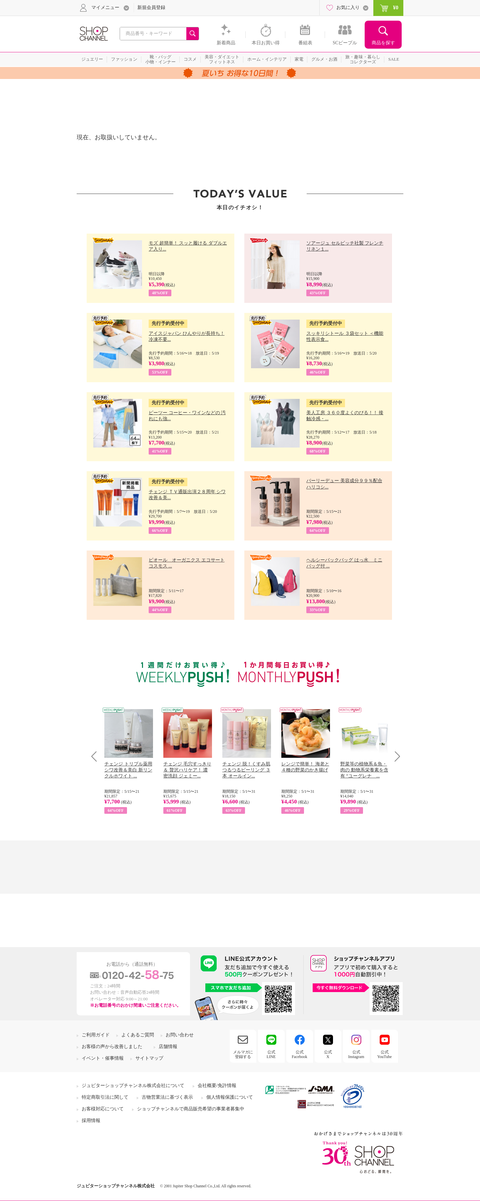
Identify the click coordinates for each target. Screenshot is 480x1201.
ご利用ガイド (96, 1034)
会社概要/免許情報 (217, 1085)
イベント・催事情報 (103, 1058)
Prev (96, 756)
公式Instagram (356, 1054)
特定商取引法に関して (105, 1097)
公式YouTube (384, 1054)
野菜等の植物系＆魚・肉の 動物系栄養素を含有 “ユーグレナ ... (364, 769)
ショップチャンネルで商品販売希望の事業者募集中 (190, 1108)
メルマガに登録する (243, 1054)
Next (395, 756)
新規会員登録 (151, 7)
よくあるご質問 (137, 1034)
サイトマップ (149, 1058)
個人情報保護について (229, 1097)
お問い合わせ (180, 1034)
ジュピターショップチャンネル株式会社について (133, 1085)
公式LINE (271, 1054)
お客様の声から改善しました (112, 1046)
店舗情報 (168, 1046)
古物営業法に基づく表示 (167, 1097)
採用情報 (91, 1120)
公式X (328, 1054)
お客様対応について (103, 1108)
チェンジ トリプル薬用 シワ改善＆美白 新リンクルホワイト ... (128, 769)
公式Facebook (299, 1054)
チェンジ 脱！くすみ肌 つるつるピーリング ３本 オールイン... (246, 769)
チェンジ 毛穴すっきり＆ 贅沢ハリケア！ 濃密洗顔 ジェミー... (187, 769)
